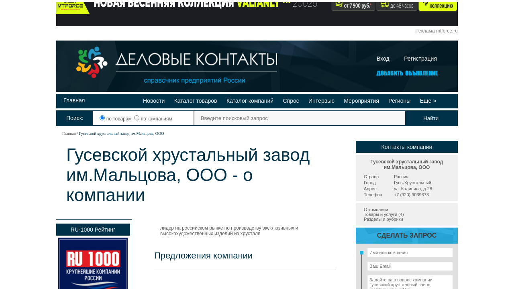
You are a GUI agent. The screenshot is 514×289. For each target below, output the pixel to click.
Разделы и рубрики (383, 219)
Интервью (321, 101)
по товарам (116, 119)
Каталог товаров (195, 101)
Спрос (291, 101)
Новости (154, 101)
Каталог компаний (249, 101)
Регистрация (420, 58)
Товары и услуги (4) (384, 214)
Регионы (399, 101)
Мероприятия (361, 101)
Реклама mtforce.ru (437, 31)
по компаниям (153, 119)
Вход (383, 58)
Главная (74, 100)
